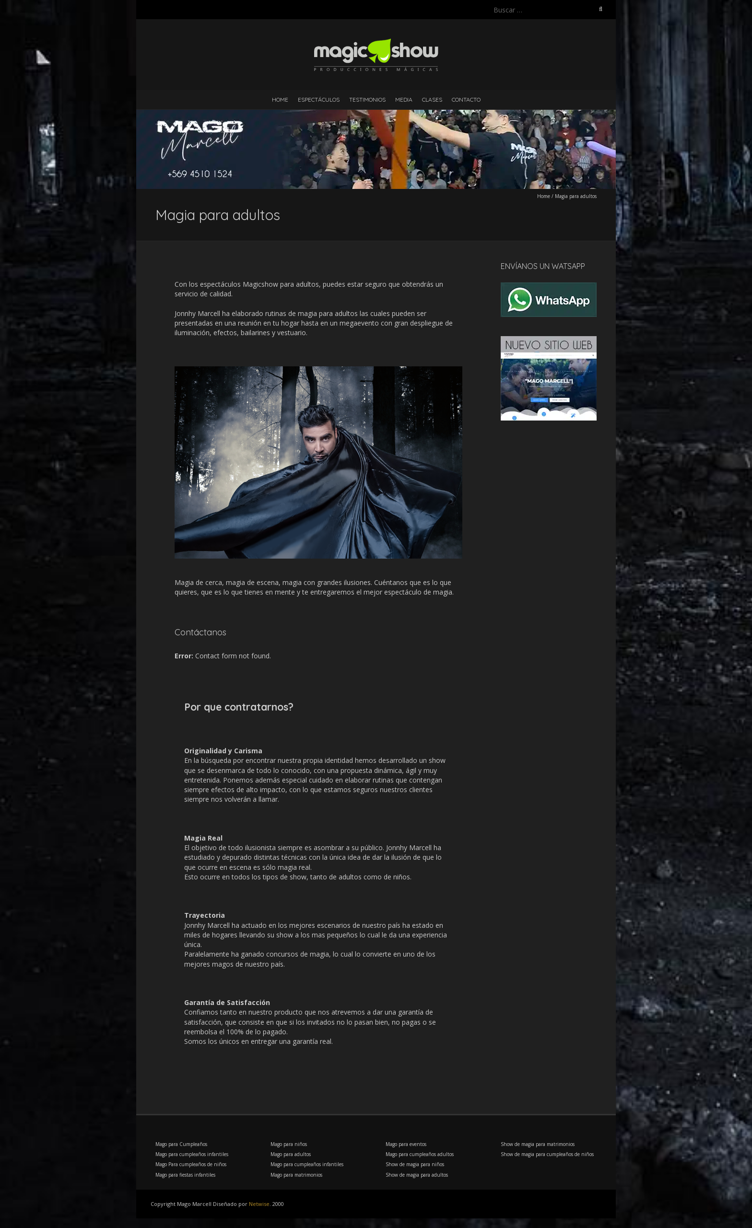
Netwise (259, 1203)
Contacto (466, 99)
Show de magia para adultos (417, 1174)
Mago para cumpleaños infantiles (191, 1154)
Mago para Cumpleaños (181, 1144)
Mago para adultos (290, 1154)
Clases (432, 99)
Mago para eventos (406, 1144)
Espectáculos (319, 99)
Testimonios (367, 99)
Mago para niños (288, 1144)
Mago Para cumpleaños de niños (190, 1164)
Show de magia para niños (415, 1164)
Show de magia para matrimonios (538, 1144)
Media (403, 99)
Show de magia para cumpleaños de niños (547, 1154)
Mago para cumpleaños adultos (420, 1154)
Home (280, 99)
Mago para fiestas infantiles (185, 1174)
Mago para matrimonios (296, 1174)
